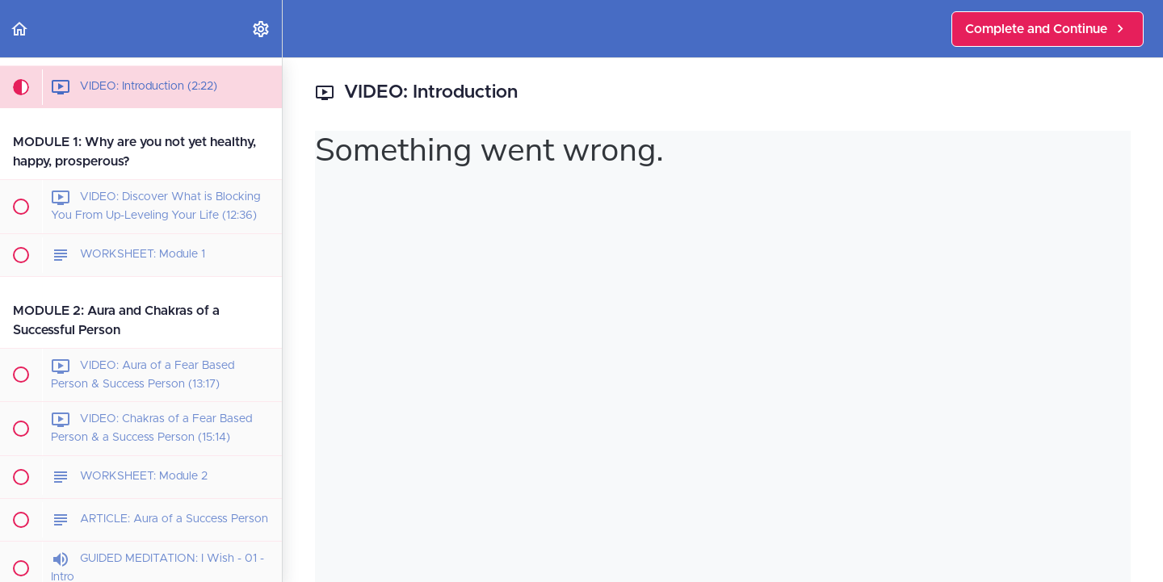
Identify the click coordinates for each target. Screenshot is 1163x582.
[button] (20, 28)
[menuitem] (261, 28)
